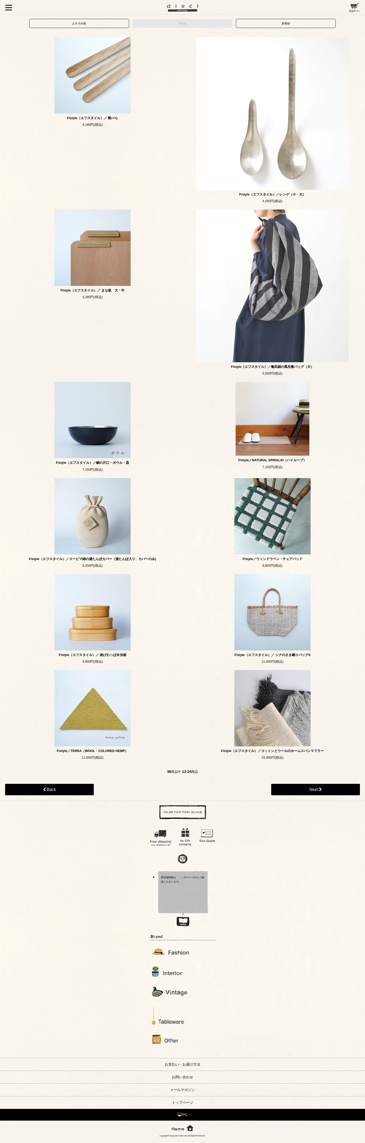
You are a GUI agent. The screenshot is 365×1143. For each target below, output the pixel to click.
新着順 (286, 23)
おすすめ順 (79, 23)
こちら (180, 877)
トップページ (182, 1102)
